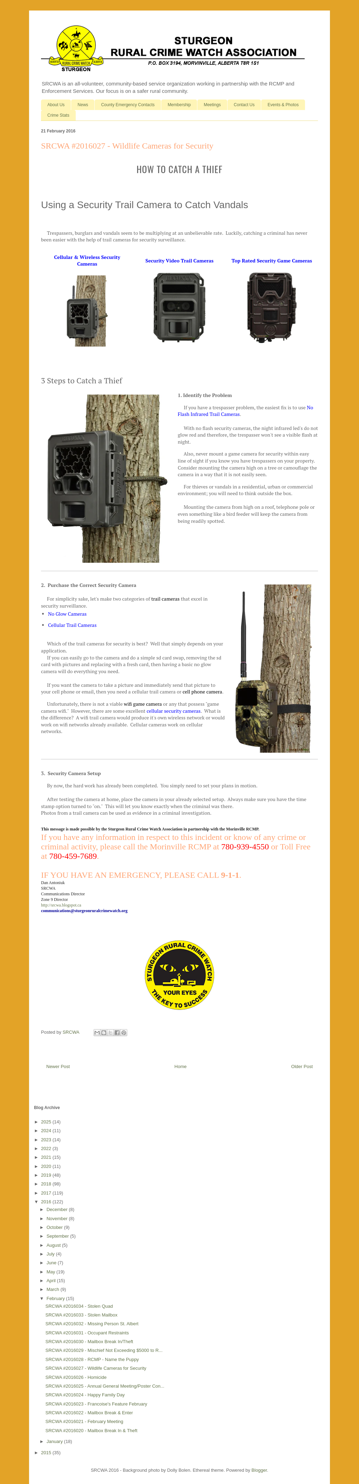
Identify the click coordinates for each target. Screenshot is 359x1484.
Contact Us (244, 104)
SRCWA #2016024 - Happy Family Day (84, 1394)
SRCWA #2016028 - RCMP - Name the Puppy (92, 1359)
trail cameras (165, 598)
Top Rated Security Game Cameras (271, 260)
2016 (47, 1201)
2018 (47, 1183)
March (54, 1289)
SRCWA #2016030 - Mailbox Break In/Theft (89, 1341)
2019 (47, 1175)
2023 (47, 1139)
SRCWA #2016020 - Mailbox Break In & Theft (91, 1430)
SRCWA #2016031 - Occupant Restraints (87, 1332)
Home (181, 1066)
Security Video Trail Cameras (179, 260)
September (58, 1236)
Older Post (302, 1066)
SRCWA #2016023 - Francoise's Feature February (96, 1404)
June (52, 1262)
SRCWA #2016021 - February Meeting (84, 1421)
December (58, 1209)
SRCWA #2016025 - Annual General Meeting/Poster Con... (104, 1386)
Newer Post (58, 1066)
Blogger (259, 1470)
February (56, 1298)
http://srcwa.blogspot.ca (61, 905)
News (82, 104)
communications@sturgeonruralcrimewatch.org (84, 910)
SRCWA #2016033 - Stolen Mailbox (81, 1315)
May (51, 1271)
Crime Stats (58, 115)
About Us (56, 104)
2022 (47, 1148)
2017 (47, 1193)
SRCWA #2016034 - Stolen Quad (79, 1306)
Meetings (212, 104)
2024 (47, 1130)
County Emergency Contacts (128, 104)
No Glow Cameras (67, 613)
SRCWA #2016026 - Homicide (75, 1377)
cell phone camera (202, 691)
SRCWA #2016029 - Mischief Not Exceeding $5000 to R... (103, 1350)
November (58, 1218)
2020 (47, 1166)
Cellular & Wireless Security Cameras (87, 260)
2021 (47, 1157)
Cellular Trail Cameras (72, 625)
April (52, 1280)
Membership (179, 104)
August (54, 1245)
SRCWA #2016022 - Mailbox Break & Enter (89, 1412)
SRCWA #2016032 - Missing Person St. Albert (91, 1323)
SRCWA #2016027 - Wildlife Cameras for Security (95, 1368)
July (51, 1254)
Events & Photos (283, 104)
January (55, 1441)
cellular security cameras (174, 710)
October (55, 1227)
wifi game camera (143, 703)
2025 (47, 1121)
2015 (47, 1452)
